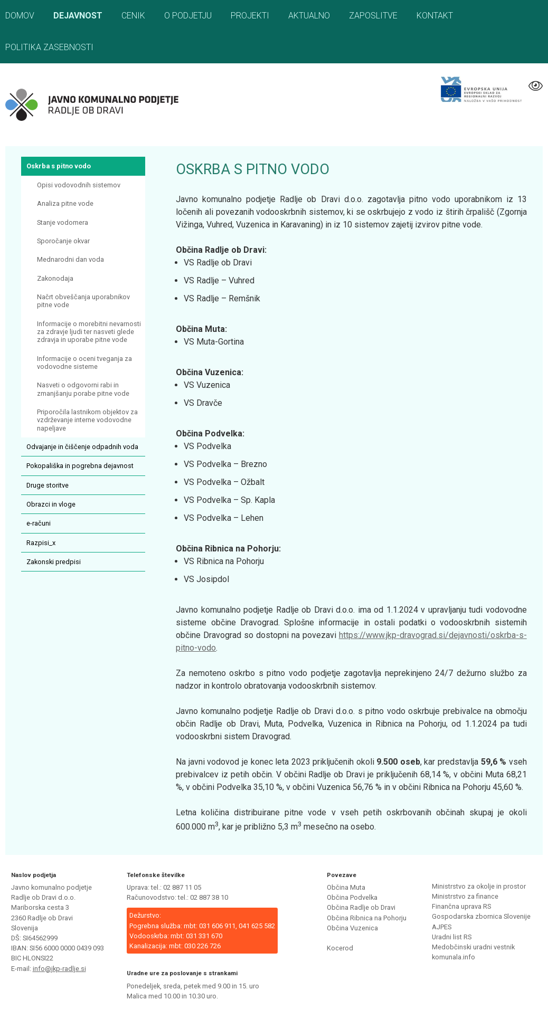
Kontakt (435, 16)
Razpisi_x (40, 543)
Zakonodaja (55, 278)
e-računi (38, 523)
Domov (19, 16)
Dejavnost (77, 16)
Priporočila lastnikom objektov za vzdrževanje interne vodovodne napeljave (87, 420)
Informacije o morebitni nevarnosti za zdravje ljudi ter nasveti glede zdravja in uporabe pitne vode (89, 332)
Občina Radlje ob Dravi (361, 907)
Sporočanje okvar (63, 241)
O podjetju (188, 16)
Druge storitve (47, 485)
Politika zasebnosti (49, 47)
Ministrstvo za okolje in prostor (479, 886)
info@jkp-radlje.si (59, 969)
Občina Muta (346, 887)
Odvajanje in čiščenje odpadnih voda (82, 447)
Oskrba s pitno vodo (58, 166)
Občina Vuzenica (352, 928)
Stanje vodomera (62, 222)
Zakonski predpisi (53, 562)
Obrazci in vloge (50, 504)
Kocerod (340, 948)
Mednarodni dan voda (70, 259)
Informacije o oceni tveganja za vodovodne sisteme (84, 362)
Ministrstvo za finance (465, 896)
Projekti (250, 16)
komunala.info (453, 957)
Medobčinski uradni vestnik (473, 947)
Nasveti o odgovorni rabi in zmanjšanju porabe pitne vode (83, 389)
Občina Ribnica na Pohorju (367, 918)
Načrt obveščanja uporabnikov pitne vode (83, 301)
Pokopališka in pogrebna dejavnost (80, 466)
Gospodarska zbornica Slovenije (481, 916)
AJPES (441, 927)
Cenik (133, 16)
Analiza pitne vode (65, 203)
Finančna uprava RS (461, 906)
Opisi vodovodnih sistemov (78, 185)
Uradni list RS (451, 937)
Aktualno (309, 16)
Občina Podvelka (352, 897)
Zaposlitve (373, 16)
